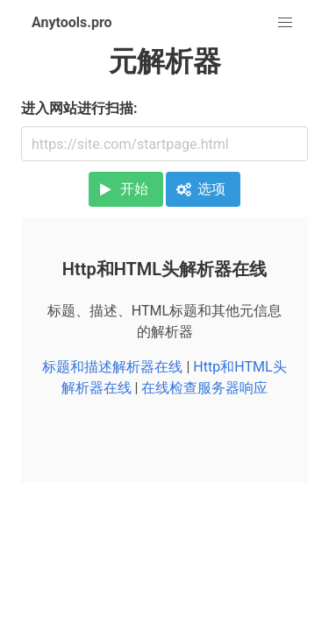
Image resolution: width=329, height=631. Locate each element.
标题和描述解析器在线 (112, 366)
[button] (285, 23)
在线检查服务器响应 (204, 387)
